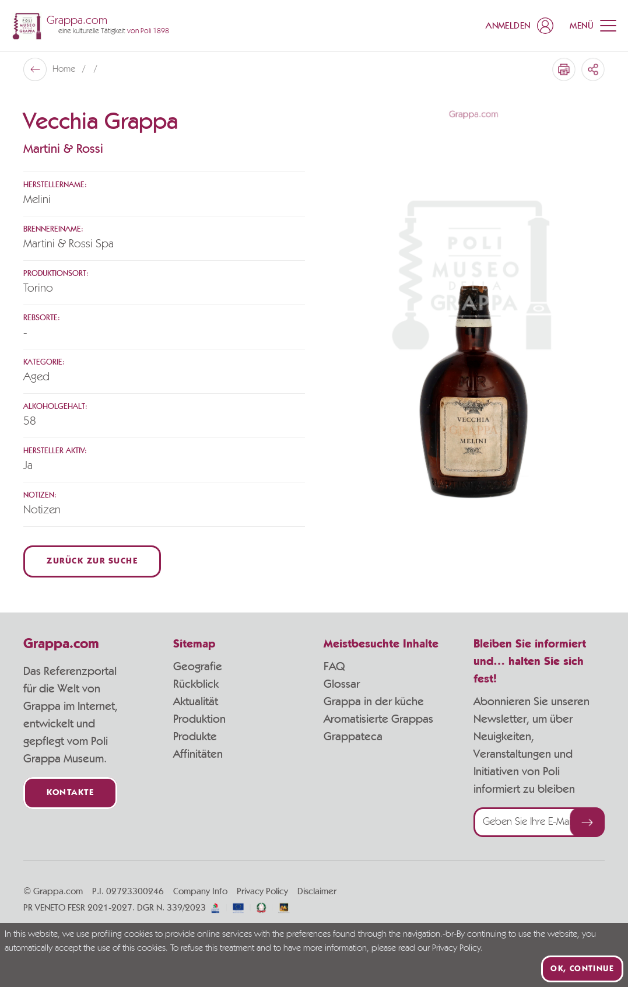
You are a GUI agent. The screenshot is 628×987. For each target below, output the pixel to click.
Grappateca (353, 737)
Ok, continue (582, 969)
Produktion (199, 719)
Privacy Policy (262, 891)
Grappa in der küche (374, 702)
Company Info (200, 891)
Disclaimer (316, 891)
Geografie (197, 667)
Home (65, 69)
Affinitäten (198, 754)
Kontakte (70, 793)
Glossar (342, 684)
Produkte (195, 737)
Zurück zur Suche (92, 561)
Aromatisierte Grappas (378, 719)
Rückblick (196, 684)
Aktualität (195, 702)
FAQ (334, 667)
